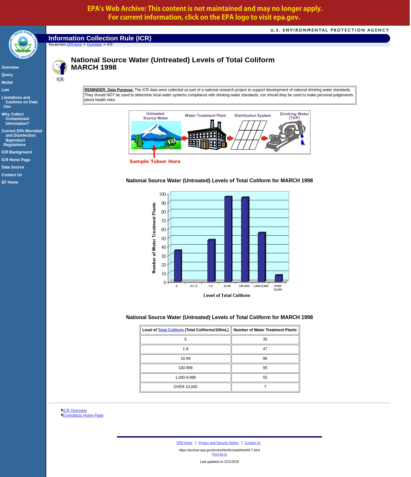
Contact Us (13, 175)
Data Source (14, 167)
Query (8, 75)
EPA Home (74, 44)
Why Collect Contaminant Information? (16, 119)
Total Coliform (171, 330)
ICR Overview (75, 410)
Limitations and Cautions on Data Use (20, 102)
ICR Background (18, 152)
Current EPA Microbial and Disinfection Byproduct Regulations (23, 138)
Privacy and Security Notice (218, 443)
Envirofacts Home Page (83, 415)
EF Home (11, 182)
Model (8, 82)
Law (6, 90)
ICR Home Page (17, 160)
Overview (11, 67)
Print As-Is (219, 454)
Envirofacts (94, 44)
